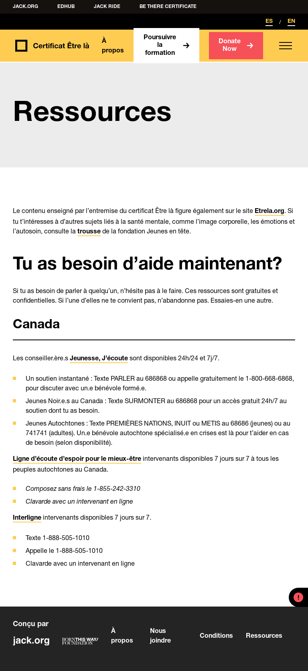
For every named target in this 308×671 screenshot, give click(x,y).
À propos (113, 46)
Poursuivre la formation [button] (160, 45)
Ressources (264, 636)
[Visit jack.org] (31, 641)
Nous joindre (160, 637)
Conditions (215, 636)
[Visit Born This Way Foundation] (80, 641)
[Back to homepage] (51, 46)
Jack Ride (107, 6)
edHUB (66, 6)
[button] (285, 45)
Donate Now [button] (230, 46)
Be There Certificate (168, 6)
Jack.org (25, 6)
